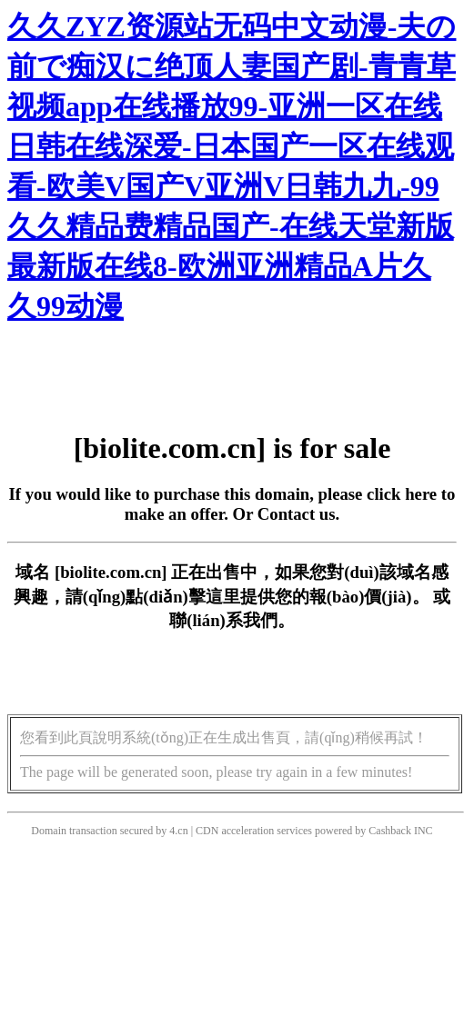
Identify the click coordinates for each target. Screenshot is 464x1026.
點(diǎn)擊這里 (182, 596)
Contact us (296, 513)
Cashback (389, 830)
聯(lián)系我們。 (232, 620)
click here (402, 493)
